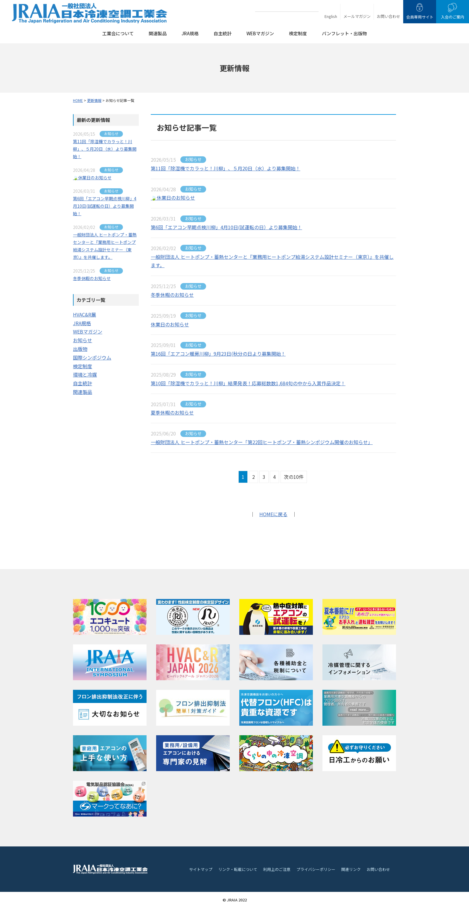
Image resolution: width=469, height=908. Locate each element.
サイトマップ (200, 869)
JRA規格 (190, 33)
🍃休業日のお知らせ (173, 197)
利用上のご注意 (276, 869)
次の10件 (294, 476)
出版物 (80, 348)
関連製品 (158, 33)
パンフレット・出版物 (344, 33)
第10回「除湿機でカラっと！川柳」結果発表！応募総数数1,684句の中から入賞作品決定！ (248, 383)
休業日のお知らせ (170, 324)
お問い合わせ (388, 16)
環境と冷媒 (85, 374)
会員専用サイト (419, 17)
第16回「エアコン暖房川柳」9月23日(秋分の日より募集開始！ (218, 353)
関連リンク (351, 869)
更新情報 (94, 100)
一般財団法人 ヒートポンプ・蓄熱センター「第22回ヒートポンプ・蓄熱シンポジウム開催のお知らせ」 (262, 442)
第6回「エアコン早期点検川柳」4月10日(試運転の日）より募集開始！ (226, 227)
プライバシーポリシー (315, 869)
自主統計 (223, 33)
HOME (78, 100)
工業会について (118, 33)
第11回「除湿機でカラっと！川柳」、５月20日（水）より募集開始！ (225, 168)
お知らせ (82, 340)
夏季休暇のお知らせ (172, 412)
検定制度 (298, 33)
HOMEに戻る (273, 514)
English (331, 16)
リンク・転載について (237, 869)
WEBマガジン (260, 33)
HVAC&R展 (84, 314)
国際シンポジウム (92, 357)
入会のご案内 (452, 17)
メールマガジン (357, 16)
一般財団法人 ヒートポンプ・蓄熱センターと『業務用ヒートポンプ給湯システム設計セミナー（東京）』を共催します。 (272, 261)
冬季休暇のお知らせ (172, 294)
